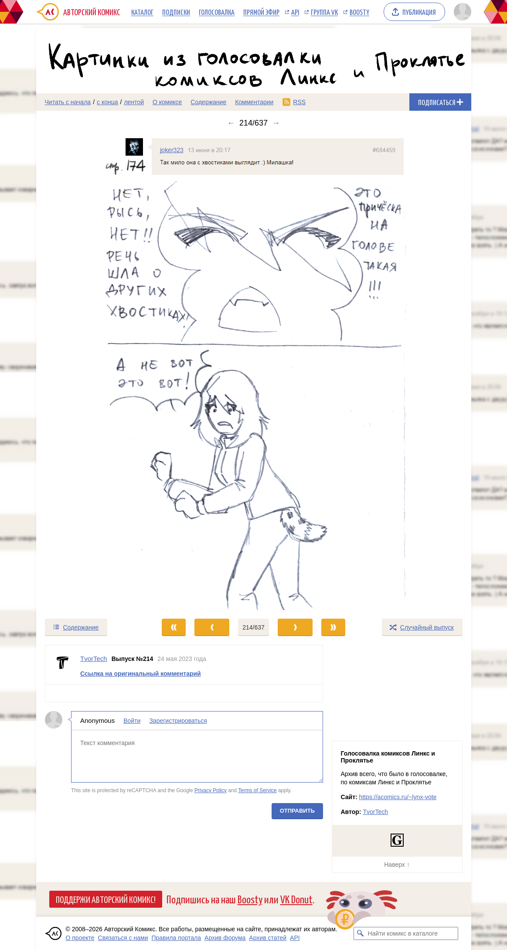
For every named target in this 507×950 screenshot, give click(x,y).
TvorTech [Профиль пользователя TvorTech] (93, 658)
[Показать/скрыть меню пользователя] (461, 12)
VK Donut (296, 899)
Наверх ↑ (396, 864)
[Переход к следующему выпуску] (253, 373)
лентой (134, 102)
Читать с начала (68, 102)
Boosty (359, 12)
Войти (131, 720)
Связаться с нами (123, 937)
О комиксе (167, 102)
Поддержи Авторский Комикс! (106, 899)
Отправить (296, 810)
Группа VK (324, 12)
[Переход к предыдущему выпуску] (90, 373)
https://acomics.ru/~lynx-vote (398, 796)
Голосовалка (217, 12)
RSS (299, 102)
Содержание (208, 102)
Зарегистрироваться (178, 720)
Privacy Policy (210, 790)
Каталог (142, 12)
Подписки (176, 12)
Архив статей (267, 937)
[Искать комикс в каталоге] (360, 933)
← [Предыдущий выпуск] (231, 123)
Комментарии (254, 102)
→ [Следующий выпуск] (276, 123)
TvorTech (375, 811)
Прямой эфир (261, 12)
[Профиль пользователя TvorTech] (62, 664)
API (295, 12)
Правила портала (176, 937)
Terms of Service (257, 790)
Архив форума (224, 937)
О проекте (80, 937)
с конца (107, 102)
